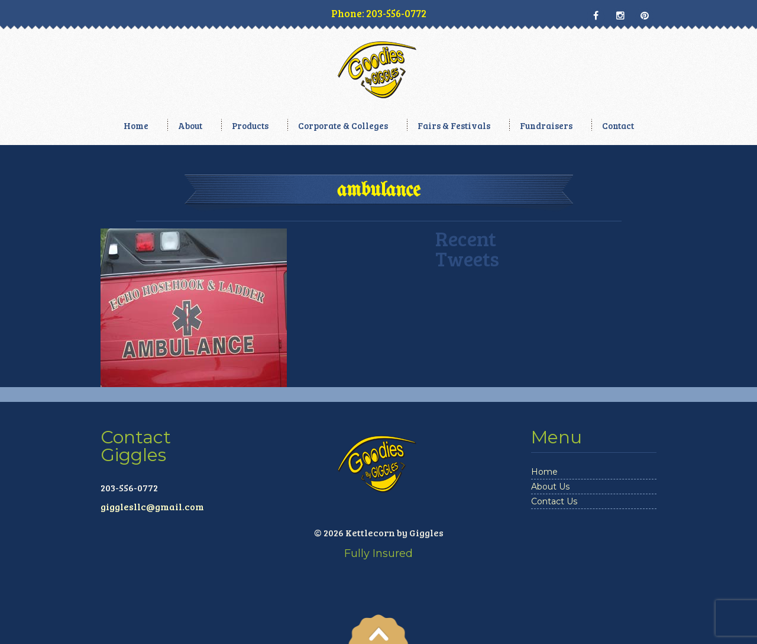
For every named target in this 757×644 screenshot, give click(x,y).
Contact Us (554, 501)
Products (250, 125)
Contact (618, 125)
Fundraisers (546, 125)
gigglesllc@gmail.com (152, 506)
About (190, 125)
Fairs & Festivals (454, 125)
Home (136, 125)
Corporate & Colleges (343, 125)
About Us (550, 486)
